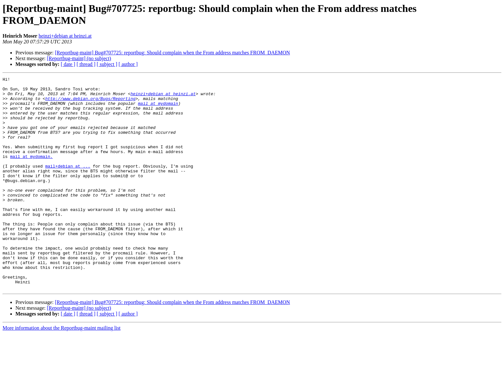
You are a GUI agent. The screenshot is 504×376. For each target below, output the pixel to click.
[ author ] (128, 64)
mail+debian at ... (67, 184)
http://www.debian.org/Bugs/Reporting (90, 103)
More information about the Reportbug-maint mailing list (62, 370)
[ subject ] (107, 64)
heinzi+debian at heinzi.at (65, 36)
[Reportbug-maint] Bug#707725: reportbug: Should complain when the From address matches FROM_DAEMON (172, 52)
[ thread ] (85, 64)
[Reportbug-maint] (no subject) (79, 58)
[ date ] (68, 64)
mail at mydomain (158, 109)
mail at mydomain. (31, 173)
